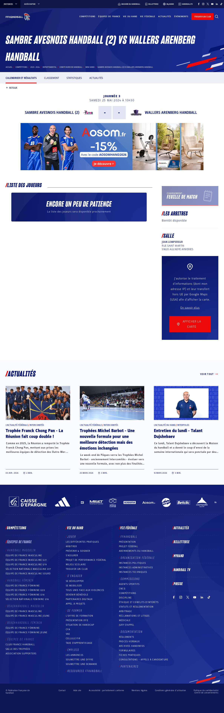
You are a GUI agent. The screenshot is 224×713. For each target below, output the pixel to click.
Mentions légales (139, 690)
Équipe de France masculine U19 (26, 564)
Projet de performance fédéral (86, 560)
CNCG (122, 588)
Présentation (127, 542)
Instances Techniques (133, 572)
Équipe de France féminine (23, 585)
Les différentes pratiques (82, 542)
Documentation (132, 631)
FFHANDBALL (129, 536)
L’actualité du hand (164, 425)
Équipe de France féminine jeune (26, 632)
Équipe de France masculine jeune (28, 616)
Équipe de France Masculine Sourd (28, 573)
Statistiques (74, 78)
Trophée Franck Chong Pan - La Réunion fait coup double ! (34, 433)
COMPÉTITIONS (127, 593)
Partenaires (130, 666)
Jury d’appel (126, 625)
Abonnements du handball (136, 551)
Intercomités (37, 425)
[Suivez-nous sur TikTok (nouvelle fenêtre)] (221, 4)
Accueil (9, 67)
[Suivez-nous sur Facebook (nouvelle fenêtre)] (199, 4)
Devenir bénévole (77, 594)
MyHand (179, 556)
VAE (68, 634)
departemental (50, 67)
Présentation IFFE (77, 620)
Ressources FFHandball (85, 671)
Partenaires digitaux (79, 599)
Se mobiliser (74, 585)
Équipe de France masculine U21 (26, 560)
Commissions (130, 579)
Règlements (126, 637)
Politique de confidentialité (206, 690)
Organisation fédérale (138, 557)
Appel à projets (75, 603)
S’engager (75, 576)
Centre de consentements (206, 693)
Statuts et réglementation (136, 606)
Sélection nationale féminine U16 (27, 599)
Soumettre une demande (81, 664)
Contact (62, 690)
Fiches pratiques (129, 655)
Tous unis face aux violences (85, 590)
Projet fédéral (128, 546)
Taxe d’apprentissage (79, 643)
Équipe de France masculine (24, 555)
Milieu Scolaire (76, 564)
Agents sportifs (129, 584)
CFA (68, 629)
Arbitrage (125, 611)
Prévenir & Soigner (78, 551)
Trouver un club (77, 569)
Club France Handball (20, 644)
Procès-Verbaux (129, 641)
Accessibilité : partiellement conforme (106, 690)
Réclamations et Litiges (134, 616)
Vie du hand (130, 16)
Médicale (125, 620)
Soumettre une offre (80, 659)
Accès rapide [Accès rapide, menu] (32, 4)
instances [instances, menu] (11, 4)
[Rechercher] (216, 16)
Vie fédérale (147, 16)
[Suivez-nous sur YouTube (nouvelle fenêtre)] (212, 4)
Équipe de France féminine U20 (25, 590)
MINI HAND (89, 67)
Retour (11, 88)
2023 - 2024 (35, 67)
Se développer (75, 581)
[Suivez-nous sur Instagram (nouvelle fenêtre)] (203, 4)
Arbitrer (71, 546)
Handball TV (182, 570)
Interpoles (183, 425)
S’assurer (72, 555)
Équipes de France (109, 16)
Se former (75, 610)
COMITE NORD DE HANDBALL (71, 67)
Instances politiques (132, 563)
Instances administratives (136, 567)
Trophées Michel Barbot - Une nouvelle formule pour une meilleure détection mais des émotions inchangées (107, 439)
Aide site (77, 690)
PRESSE (178, 584)
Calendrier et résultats (21, 78)
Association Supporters (21, 653)
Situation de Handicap (80, 625)
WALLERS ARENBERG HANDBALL (171, 112)
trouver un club (202, 16)
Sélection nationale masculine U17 (28, 569)
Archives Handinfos (132, 646)
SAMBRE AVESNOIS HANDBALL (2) (52, 112)
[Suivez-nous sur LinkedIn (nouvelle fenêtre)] (217, 4)
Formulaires (127, 650)
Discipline (125, 597)
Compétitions (87, 16)
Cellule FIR (73, 638)
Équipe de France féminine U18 (25, 594)
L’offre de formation (79, 616)
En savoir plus (190, 308)
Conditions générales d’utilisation (170, 690)
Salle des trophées (18, 649)
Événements (181, 16)
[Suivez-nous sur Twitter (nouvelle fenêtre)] (208, 4)
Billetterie (181, 542)
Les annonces (74, 655)
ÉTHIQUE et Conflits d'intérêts (139, 602)
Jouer (72, 536)
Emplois (73, 649)
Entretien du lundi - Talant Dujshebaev (178, 433)
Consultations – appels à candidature (143, 659)
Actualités (164, 16)
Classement (51, 78)
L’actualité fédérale (17, 425)
